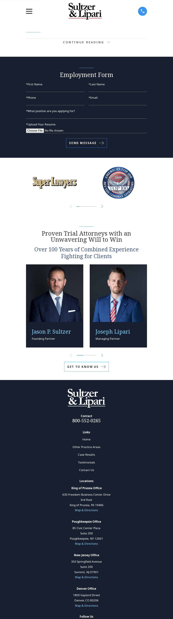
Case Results (86, 455)
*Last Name (97, 84)
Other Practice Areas (86, 447)
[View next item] (102, 206)
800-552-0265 (86, 420)
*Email (93, 97)
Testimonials (86, 462)
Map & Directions (86, 510)
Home (86, 439)
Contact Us (86, 470)
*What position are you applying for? (50, 111)
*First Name (34, 84)
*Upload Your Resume (41, 124)
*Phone (31, 97)
